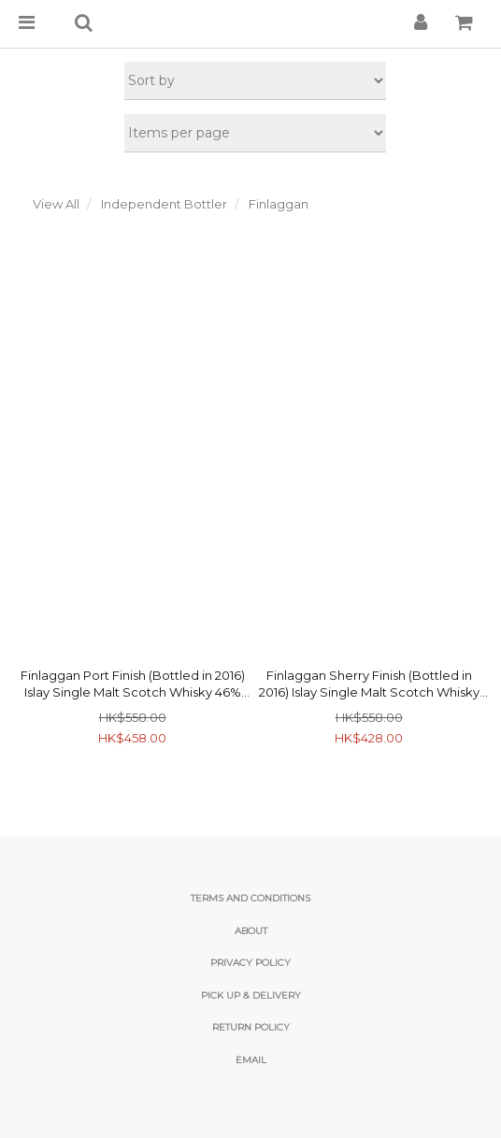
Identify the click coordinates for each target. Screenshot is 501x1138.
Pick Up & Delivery (251, 995)
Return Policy (251, 1027)
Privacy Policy (250, 963)
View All (56, 203)
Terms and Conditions (250, 898)
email (251, 1060)
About (251, 931)
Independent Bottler (164, 203)
